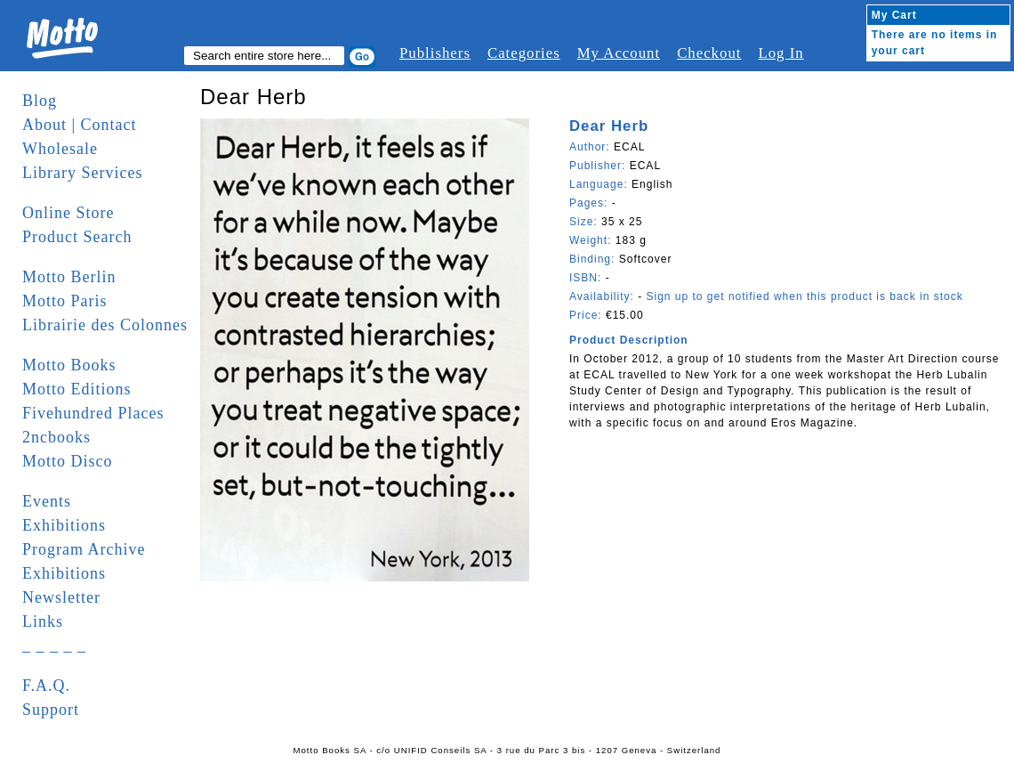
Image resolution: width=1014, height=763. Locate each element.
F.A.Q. (46, 685)
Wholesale (60, 149)
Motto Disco (67, 461)
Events (46, 501)
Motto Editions (77, 389)
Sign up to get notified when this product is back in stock (804, 296)
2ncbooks (56, 437)
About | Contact (79, 125)
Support (50, 709)
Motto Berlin (69, 277)
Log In (780, 53)
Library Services (82, 173)
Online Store (68, 213)
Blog (39, 101)
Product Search (77, 237)
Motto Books (69, 365)
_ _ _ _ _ (54, 645)
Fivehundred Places (93, 413)
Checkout (709, 53)
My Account (618, 53)
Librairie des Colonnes (105, 325)
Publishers (435, 53)
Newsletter (61, 597)
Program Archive (83, 549)
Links (42, 621)
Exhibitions (64, 525)
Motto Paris (65, 301)
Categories (523, 53)
